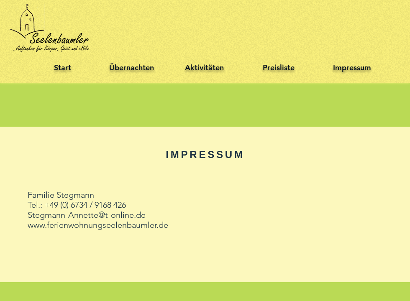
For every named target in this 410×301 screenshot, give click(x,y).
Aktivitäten (204, 67)
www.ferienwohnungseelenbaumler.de (98, 225)
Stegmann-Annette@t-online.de (87, 215)
